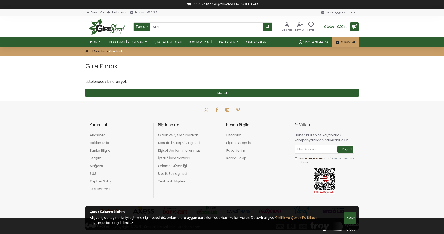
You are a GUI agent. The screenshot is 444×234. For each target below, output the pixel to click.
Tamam (350, 218)
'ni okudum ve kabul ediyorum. (324, 160)
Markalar (98, 51)
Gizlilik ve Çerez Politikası (296, 217)
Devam (222, 93)
